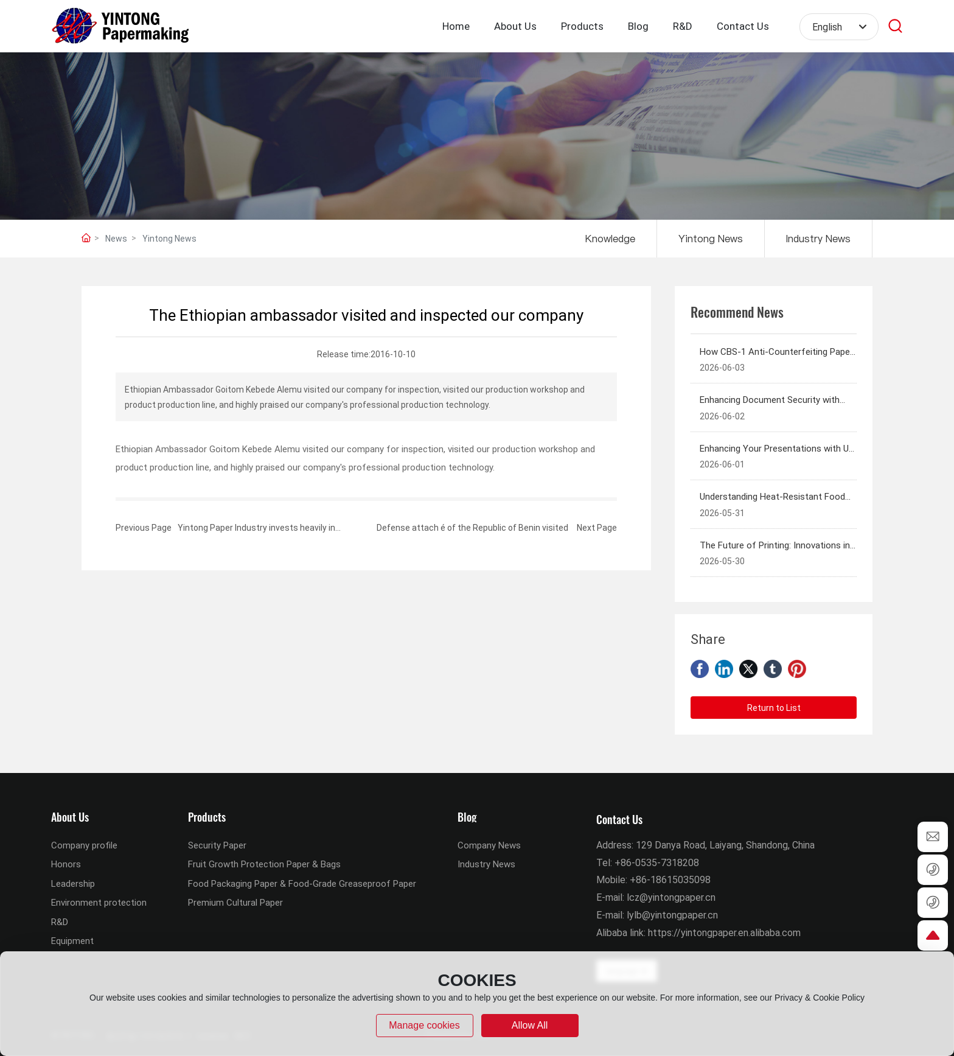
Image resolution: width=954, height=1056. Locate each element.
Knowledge (610, 238)
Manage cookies (424, 1025)
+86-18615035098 (670, 879)
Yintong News (169, 238)
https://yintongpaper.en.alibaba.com (724, 932)
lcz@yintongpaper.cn (671, 896)
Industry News (818, 238)
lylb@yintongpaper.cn (672, 914)
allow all (530, 1025)
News (116, 238)
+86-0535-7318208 (657, 862)
